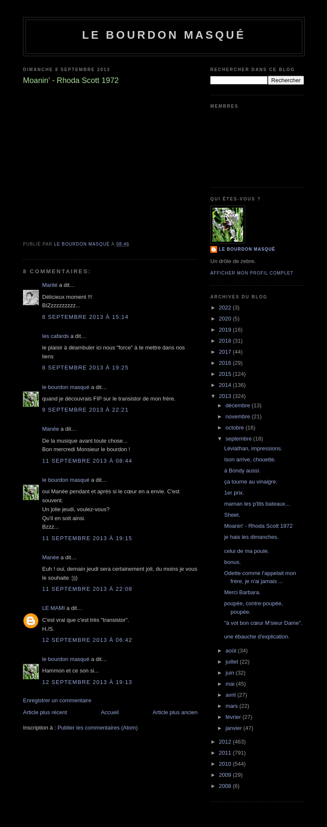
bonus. (232, 562)
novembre (239, 416)
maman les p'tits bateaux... (257, 504)
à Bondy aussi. (242, 470)
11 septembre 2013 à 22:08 (87, 589)
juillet (233, 661)
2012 (226, 741)
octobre (236, 427)
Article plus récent (45, 712)
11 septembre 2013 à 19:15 (87, 538)
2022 (226, 307)
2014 (226, 385)
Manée (50, 429)
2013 (226, 396)
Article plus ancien (175, 712)
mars (233, 706)
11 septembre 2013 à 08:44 (87, 461)
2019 (226, 329)
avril (231, 695)
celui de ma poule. (246, 551)
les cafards (55, 336)
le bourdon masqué (164, 35)
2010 (226, 764)
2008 (226, 786)
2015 (226, 374)
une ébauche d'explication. (257, 636)
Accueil (110, 712)
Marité (49, 285)
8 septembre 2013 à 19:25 (85, 367)
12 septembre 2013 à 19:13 (87, 682)
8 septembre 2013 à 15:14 (85, 317)
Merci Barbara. (242, 592)
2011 (226, 753)
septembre (239, 438)
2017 (226, 352)
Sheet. (232, 515)
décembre (239, 405)
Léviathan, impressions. (253, 448)
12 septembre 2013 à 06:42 (87, 640)
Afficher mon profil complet (251, 273)
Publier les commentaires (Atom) (97, 727)
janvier (235, 728)
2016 (226, 363)
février (234, 717)
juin (231, 673)
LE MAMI (53, 608)
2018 (226, 341)
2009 (226, 775)
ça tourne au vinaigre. (250, 481)
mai (231, 684)
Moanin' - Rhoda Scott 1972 (258, 526)
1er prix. (234, 492)
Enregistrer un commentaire (57, 700)
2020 (226, 318)
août (232, 650)
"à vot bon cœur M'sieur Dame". (263, 623)
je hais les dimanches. (251, 537)
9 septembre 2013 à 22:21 (85, 409)
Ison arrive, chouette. (249, 459)
